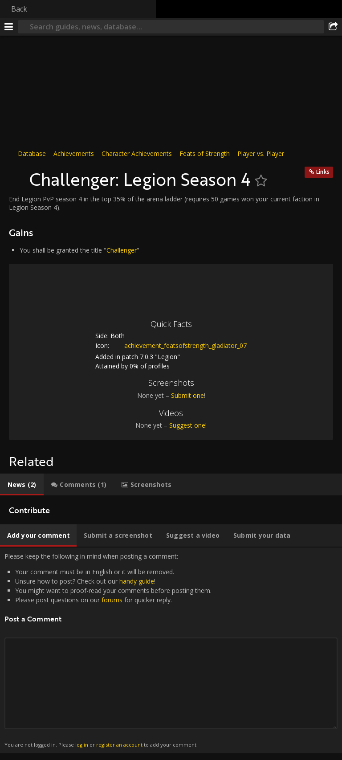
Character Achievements (137, 153)
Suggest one (187, 425)
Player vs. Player (260, 153)
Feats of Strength (204, 153)
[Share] (333, 27)
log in (81, 744)
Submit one (187, 395)
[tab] (22, 485)
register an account (119, 744)
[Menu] (9, 27)
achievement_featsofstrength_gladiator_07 (179, 345)
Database (32, 153)
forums (112, 600)
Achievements (73, 153)
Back (19, 9)
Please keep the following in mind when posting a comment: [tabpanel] (171, 650)
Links (323, 172)
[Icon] (16, 174)
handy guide (136, 581)
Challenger (121, 250)
